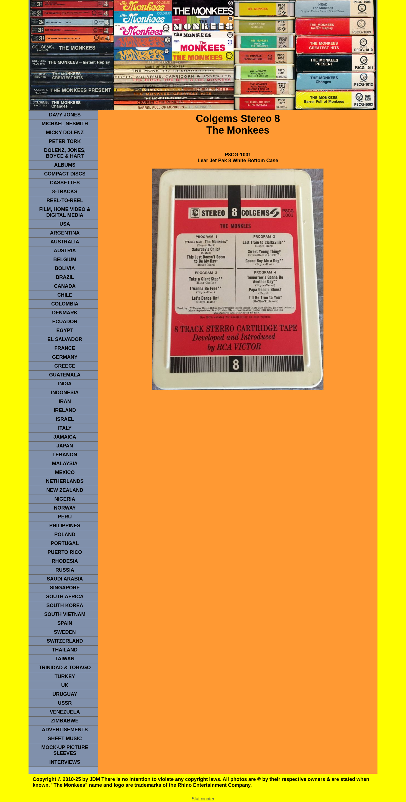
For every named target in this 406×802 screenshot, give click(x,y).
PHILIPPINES (64, 525)
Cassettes (65, 182)
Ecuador (64, 321)
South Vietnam (64, 614)
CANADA (65, 286)
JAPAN (64, 446)
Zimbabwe (65, 721)
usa (65, 224)
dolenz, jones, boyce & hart (65, 153)
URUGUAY (64, 694)
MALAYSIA (65, 463)
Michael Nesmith (65, 123)
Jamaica (64, 437)
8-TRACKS (64, 191)
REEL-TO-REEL (65, 200)
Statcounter (203, 798)
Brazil (65, 277)
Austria (65, 250)
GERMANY (65, 357)
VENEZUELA (65, 712)
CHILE (64, 295)
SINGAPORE (65, 587)
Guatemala (65, 375)
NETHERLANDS (65, 481)
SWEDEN (65, 632)
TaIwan (64, 658)
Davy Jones (65, 115)
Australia (64, 242)
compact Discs (65, 174)
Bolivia (65, 268)
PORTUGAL (65, 543)
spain (64, 623)
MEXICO (64, 472)
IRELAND (65, 410)
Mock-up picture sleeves (64, 750)
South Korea (64, 605)
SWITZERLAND (65, 641)
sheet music (65, 738)
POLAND (64, 534)
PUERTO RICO (65, 552)
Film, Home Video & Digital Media (64, 212)
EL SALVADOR (64, 339)
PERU (65, 517)
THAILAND (65, 650)
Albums (65, 165)
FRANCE (65, 348)
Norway (65, 508)
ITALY (64, 428)
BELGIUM (64, 259)
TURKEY (65, 676)
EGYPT (64, 330)
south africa (64, 596)
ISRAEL (65, 419)
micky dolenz (65, 132)
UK (64, 685)
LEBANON (65, 454)
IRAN (65, 401)
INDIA (65, 383)
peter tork (65, 141)
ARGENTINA (65, 233)
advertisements (65, 729)
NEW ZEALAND (65, 490)
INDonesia (65, 392)
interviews (64, 762)
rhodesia (65, 561)
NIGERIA (64, 499)
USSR (65, 703)
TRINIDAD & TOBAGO (65, 667)
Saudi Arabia (65, 579)
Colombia (64, 304)
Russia (64, 570)
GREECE (64, 366)
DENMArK (65, 312)
